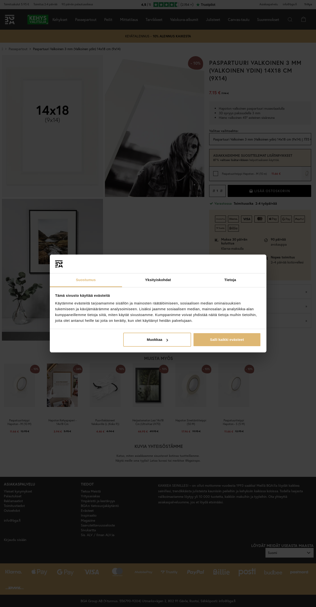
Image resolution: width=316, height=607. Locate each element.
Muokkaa (157, 339)
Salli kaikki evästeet (227, 339)
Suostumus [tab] (86, 280)
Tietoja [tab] (230, 280)
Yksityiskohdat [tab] (158, 280)
